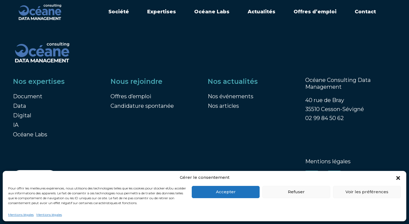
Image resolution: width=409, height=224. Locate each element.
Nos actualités (233, 81)
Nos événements (230, 96)
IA (15, 125)
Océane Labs (211, 11)
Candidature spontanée (142, 106)
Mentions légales (21, 215)
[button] (398, 177)
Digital (22, 115)
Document (27, 96)
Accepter (226, 191)
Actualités (261, 11)
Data (19, 106)
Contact (365, 11)
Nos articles (223, 106)
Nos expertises (39, 81)
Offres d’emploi (315, 11)
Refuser (296, 191)
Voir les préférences (366, 191)
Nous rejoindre (136, 81)
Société (118, 11)
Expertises (161, 11)
